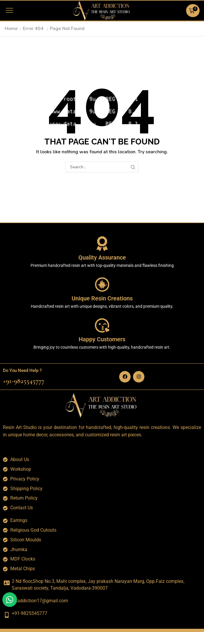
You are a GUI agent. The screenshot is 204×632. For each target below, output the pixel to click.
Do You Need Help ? (22, 370)
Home (11, 28)
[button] (9, 10)
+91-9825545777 (23, 381)
